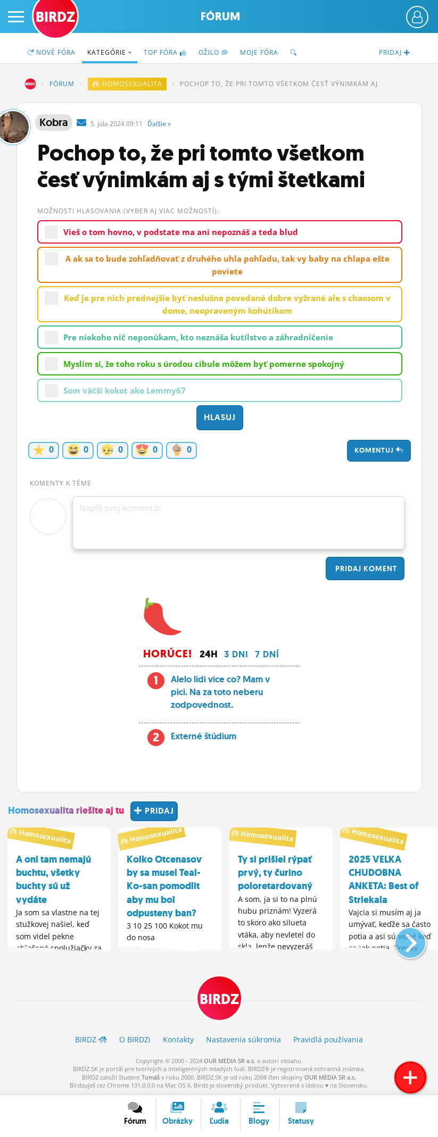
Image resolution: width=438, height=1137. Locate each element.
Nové (51, 52)
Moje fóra (259, 52)
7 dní (267, 654)
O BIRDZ (135, 1039)
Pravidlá (328, 1039)
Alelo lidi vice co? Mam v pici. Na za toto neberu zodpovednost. (220, 691)
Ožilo (213, 52)
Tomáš (151, 1077)
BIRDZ (30, 84)
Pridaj (365, 568)
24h (209, 654)
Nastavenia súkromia (243, 1039)
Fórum (220, 16)
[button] (401, 938)
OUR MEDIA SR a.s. (229, 1061)
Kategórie (109, 52)
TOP (165, 52)
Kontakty (178, 1039)
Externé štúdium (203, 736)
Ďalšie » (159, 123)
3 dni (236, 654)
